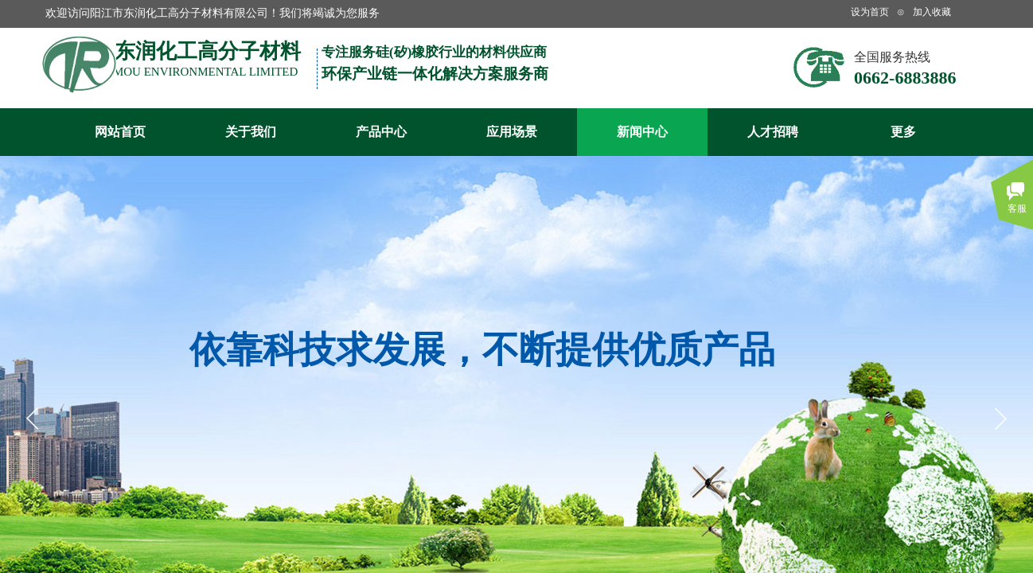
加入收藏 (932, 12)
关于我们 (250, 131)
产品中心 (381, 131)
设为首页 (870, 12)
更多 (903, 131)
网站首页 (120, 131)
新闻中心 (642, 131)
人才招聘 (772, 131)
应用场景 (511, 131)
